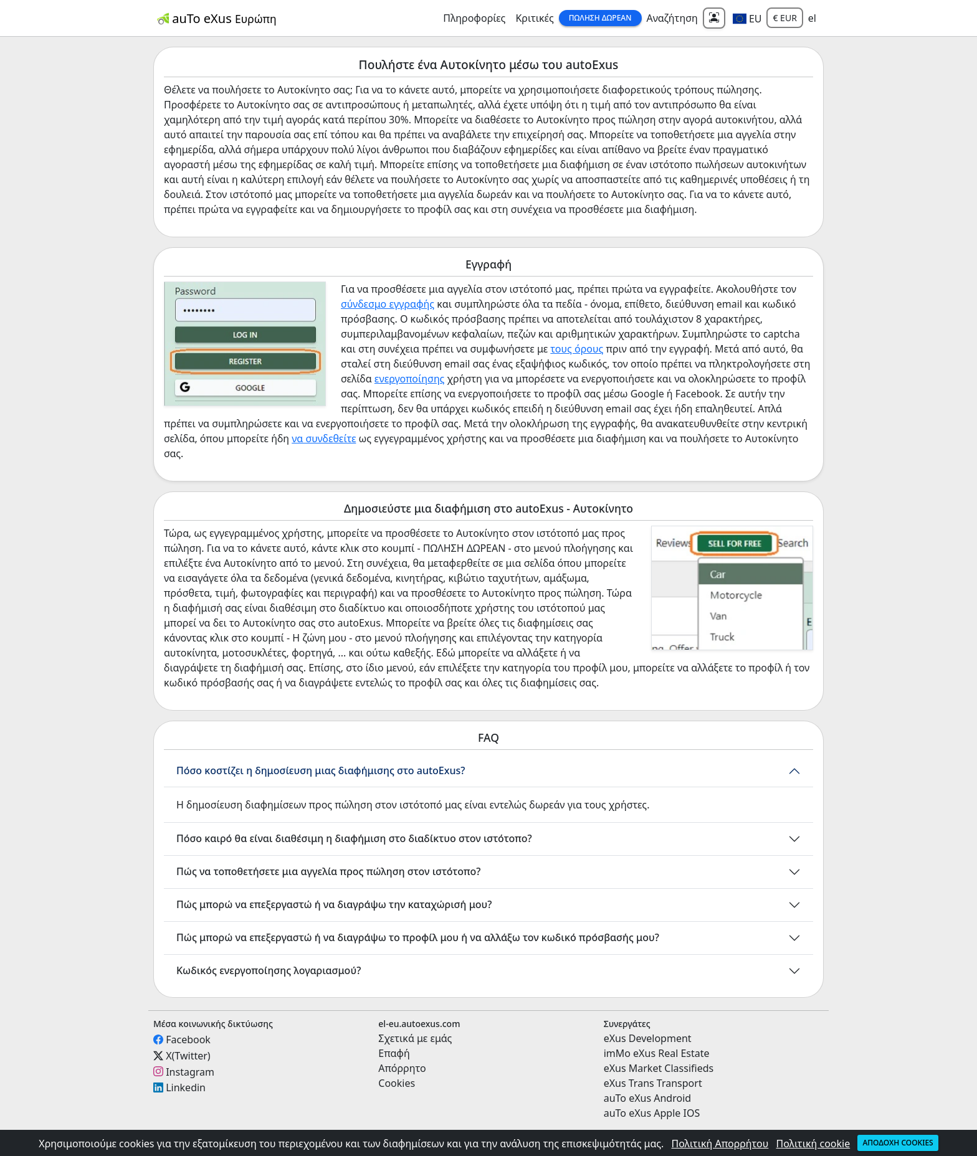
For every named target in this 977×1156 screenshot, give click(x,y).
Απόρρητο (402, 1068)
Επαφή (393, 1053)
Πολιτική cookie (813, 1143)
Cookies (396, 1083)
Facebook (188, 1039)
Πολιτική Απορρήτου (720, 1143)
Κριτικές (534, 18)
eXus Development (648, 1038)
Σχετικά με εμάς (415, 1038)
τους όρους (576, 349)
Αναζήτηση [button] (672, 18)
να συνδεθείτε (324, 438)
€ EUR (784, 18)
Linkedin (186, 1087)
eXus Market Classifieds (659, 1068)
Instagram (190, 1071)
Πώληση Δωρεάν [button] (600, 17)
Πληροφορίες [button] (474, 18)
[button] (747, 18)
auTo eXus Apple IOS (652, 1113)
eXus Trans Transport (653, 1083)
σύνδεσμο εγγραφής (387, 304)
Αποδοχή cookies (897, 1142)
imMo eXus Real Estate (657, 1053)
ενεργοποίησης (409, 379)
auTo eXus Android (647, 1098)
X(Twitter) (188, 1056)
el (812, 18)
